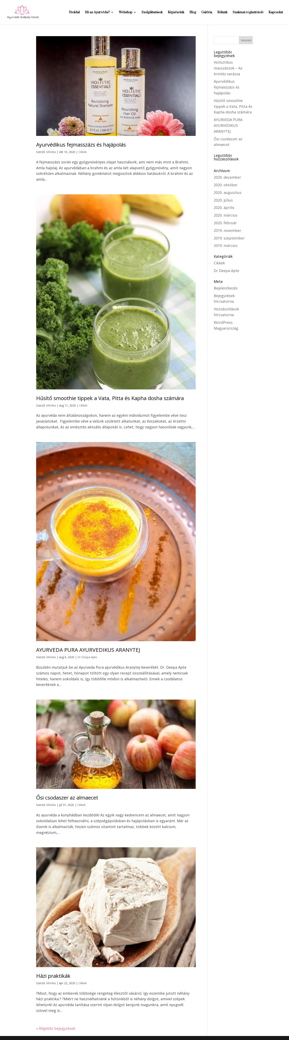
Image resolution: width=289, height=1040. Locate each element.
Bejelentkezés (226, 288)
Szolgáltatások (152, 12)
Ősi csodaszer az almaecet (67, 797)
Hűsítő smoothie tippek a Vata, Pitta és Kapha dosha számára (110, 398)
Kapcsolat (276, 12)
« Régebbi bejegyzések (55, 1028)
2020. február (225, 222)
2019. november (227, 230)
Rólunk (222, 12)
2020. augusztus (227, 192)
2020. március (225, 215)
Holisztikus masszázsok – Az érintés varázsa (228, 68)
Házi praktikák (53, 975)
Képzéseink (176, 12)
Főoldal (74, 12)
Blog (192, 12)
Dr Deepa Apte (87, 657)
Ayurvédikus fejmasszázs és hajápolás (81, 144)
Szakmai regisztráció (248, 12)
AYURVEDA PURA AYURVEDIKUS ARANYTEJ (88, 649)
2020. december (227, 177)
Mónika (51, 152)
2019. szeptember (229, 238)
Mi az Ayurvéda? (97, 12)
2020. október (226, 184)
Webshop (125, 12)
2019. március (225, 245)
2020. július (223, 200)
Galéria (206, 12)
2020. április (224, 207)
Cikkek (82, 152)
